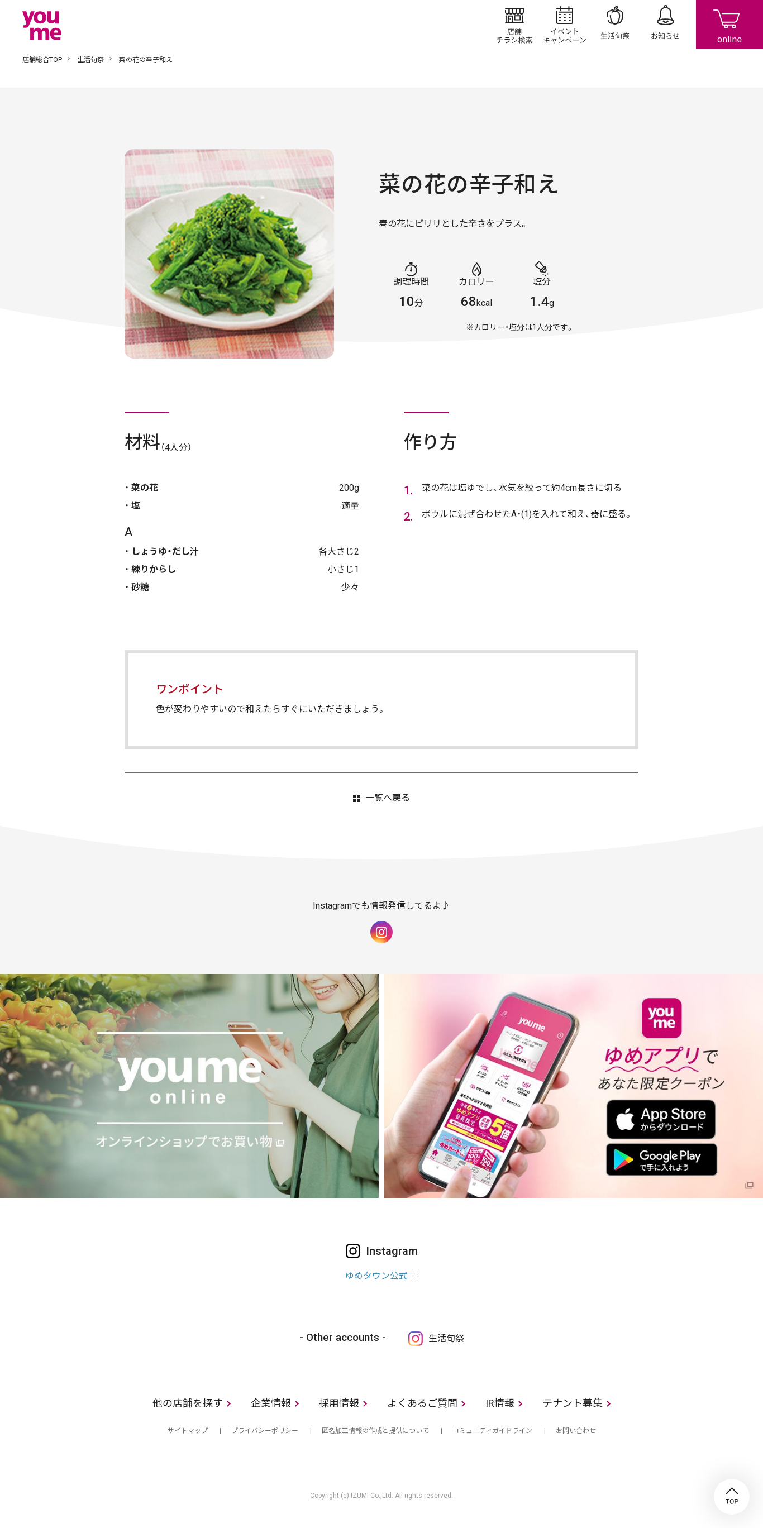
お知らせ (665, 24)
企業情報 (271, 1403)
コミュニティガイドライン (492, 1431)
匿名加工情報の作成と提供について (375, 1431)
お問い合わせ (576, 1431)
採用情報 (339, 1403)
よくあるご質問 (422, 1403)
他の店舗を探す (187, 1403)
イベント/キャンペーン (565, 24)
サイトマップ (188, 1431)
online (729, 24)
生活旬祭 (615, 24)
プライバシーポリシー (264, 1431)
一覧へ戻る (387, 798)
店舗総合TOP (42, 60)
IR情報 (499, 1403)
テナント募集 (572, 1403)
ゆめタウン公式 (376, 1276)
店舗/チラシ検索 (514, 24)
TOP (732, 1497)
